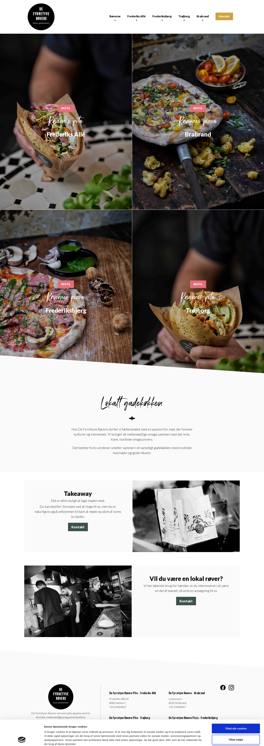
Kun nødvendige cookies (236, 726)
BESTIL (66, 108)
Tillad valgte (236, 715)
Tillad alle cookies (236, 704)
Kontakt (224, 16)
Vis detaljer (175, 739)
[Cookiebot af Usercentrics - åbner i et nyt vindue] (22, 739)
